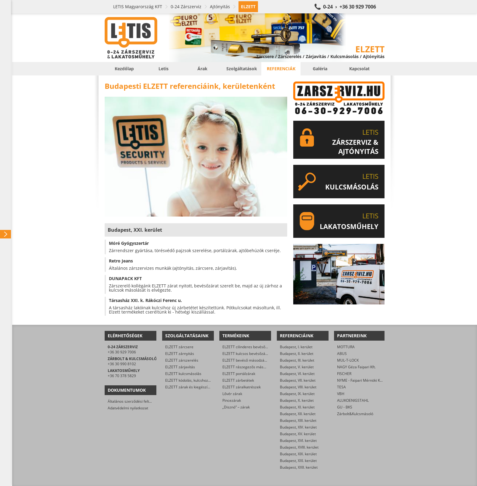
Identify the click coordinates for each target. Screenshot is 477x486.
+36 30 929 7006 (122, 352)
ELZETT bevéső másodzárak (246, 360)
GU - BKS (344, 407)
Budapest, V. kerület (297, 367)
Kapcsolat (359, 68)
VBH (340, 393)
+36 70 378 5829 (122, 375)
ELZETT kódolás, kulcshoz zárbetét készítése (202, 380)
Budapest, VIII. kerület (298, 387)
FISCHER (344, 373)
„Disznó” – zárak (236, 407)
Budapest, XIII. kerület (298, 420)
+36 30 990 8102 (122, 363)
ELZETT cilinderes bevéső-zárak (249, 346)
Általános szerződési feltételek (133, 401)
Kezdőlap (124, 68)
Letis (163, 68)
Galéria (320, 68)
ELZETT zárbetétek (238, 380)
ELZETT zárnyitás (179, 353)
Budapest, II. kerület (296, 353)
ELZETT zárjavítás (180, 367)
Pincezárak (231, 400)
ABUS (342, 353)
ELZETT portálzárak (238, 373)
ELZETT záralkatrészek (241, 387)
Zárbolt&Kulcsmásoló (355, 413)
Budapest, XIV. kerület (298, 427)
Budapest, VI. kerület (297, 373)
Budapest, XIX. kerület (298, 453)
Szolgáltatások (241, 68)
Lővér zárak (232, 393)
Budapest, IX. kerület (297, 393)
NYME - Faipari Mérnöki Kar (360, 380)
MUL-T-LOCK (348, 360)
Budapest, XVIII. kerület (299, 447)
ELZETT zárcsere (179, 346)
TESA (341, 387)
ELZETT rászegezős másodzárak (249, 367)
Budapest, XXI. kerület (298, 460)
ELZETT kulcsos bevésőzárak (246, 353)
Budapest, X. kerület (297, 400)
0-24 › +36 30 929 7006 (349, 6)
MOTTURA (346, 346)
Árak (202, 68)
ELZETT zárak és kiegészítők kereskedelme (201, 387)
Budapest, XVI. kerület (298, 440)
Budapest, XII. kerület (297, 413)
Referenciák (281, 68)
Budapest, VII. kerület (297, 380)
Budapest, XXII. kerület (299, 467)
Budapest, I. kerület (296, 346)
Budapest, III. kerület (297, 360)
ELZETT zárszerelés (181, 360)
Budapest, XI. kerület (297, 407)
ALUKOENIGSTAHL (353, 400)
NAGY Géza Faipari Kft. (356, 367)
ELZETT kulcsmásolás (183, 373)
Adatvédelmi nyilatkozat (128, 408)
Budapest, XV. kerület (298, 433)
